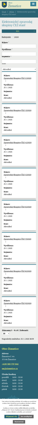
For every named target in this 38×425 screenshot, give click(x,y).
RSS (25, 31)
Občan (11, 12)
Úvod (4, 12)
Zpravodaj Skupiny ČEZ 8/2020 (17, 272)
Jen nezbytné (26, 416)
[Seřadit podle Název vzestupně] (9, 41)
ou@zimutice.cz (10, 368)
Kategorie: (6, 37)
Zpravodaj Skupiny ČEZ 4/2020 (17, 143)
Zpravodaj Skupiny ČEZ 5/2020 (17, 176)
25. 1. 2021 (8, 87)
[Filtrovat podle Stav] (19, 69)
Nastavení (19, 422)
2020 (16, 37)
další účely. (26, 405)
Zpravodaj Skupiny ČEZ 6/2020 (17, 208)
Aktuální (8, 98)
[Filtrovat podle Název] (19, 46)
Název (5, 42)
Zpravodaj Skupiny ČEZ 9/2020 (17, 304)
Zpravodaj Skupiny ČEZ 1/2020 (17, 79)
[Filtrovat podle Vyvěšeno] (19, 54)
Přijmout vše (11, 416)
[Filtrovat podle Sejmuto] (19, 62)
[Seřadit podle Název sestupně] (9, 42)
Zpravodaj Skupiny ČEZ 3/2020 (17, 111)
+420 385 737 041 (10, 364)
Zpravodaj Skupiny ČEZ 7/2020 (17, 240)
